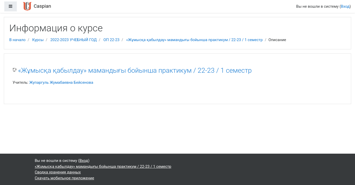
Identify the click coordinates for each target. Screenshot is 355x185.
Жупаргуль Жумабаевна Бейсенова (61, 82)
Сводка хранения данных (58, 172)
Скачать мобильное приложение (64, 178)
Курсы (37, 40)
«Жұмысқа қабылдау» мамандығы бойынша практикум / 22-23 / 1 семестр (194, 40)
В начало (17, 40)
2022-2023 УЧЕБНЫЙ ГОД (73, 40)
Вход (345, 6)
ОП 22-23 (111, 40)
